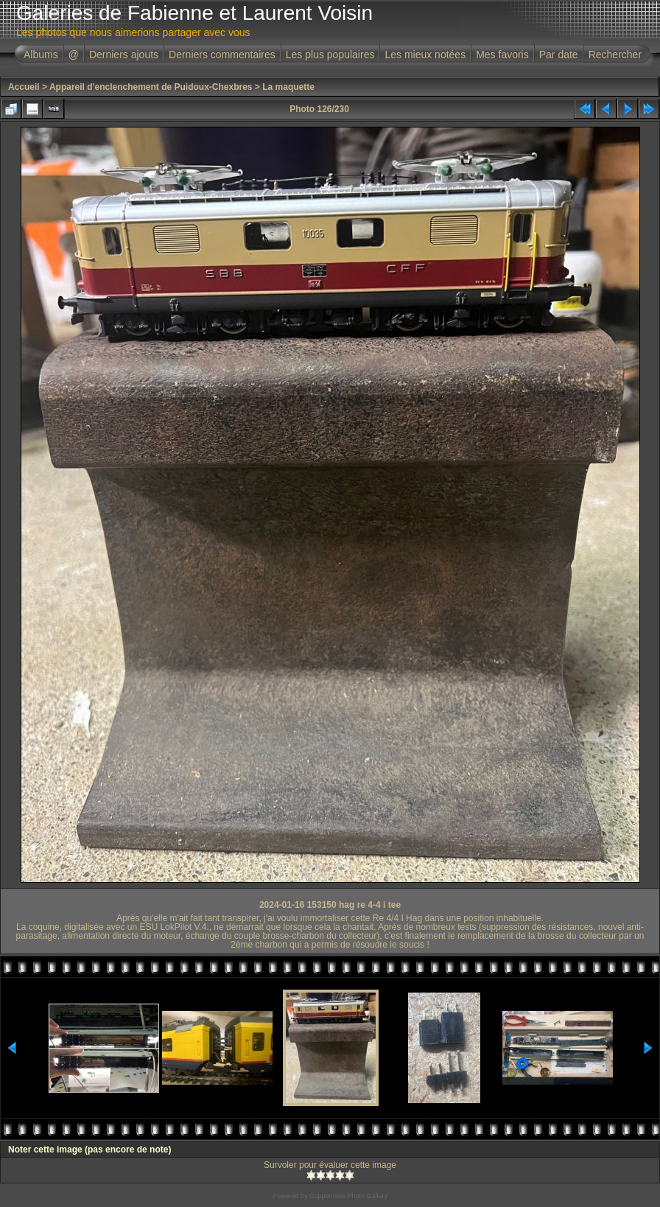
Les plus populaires (330, 54)
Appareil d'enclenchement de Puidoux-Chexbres (151, 87)
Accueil (24, 87)
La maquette (288, 87)
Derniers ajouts (123, 54)
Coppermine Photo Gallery (348, 1196)
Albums (41, 54)
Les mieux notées (425, 54)
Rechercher (615, 54)
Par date (558, 54)
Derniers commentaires (222, 54)
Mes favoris (502, 54)
